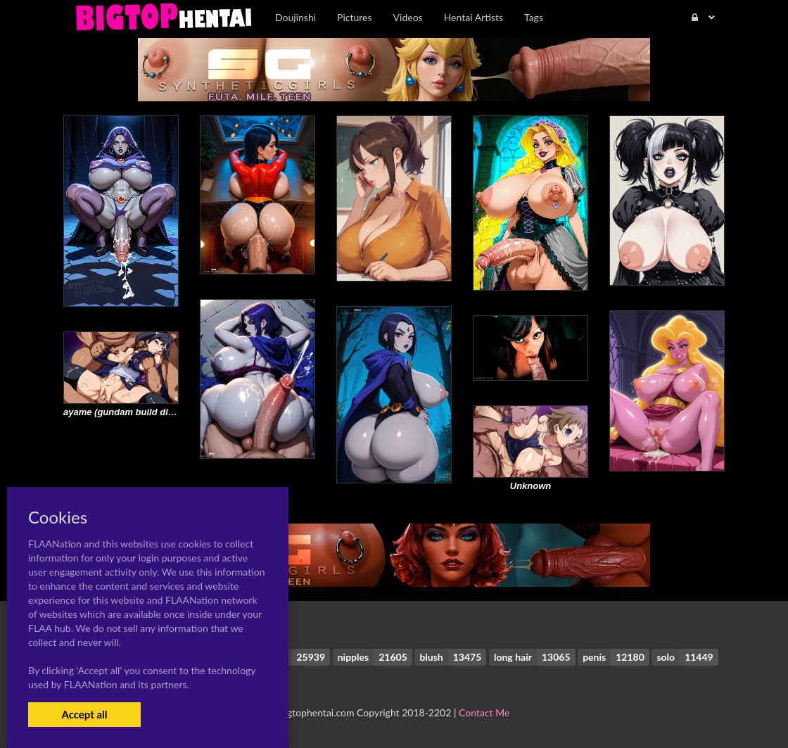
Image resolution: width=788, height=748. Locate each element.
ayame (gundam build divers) (126, 412)
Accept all (84, 714)
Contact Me (484, 712)
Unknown (531, 486)
